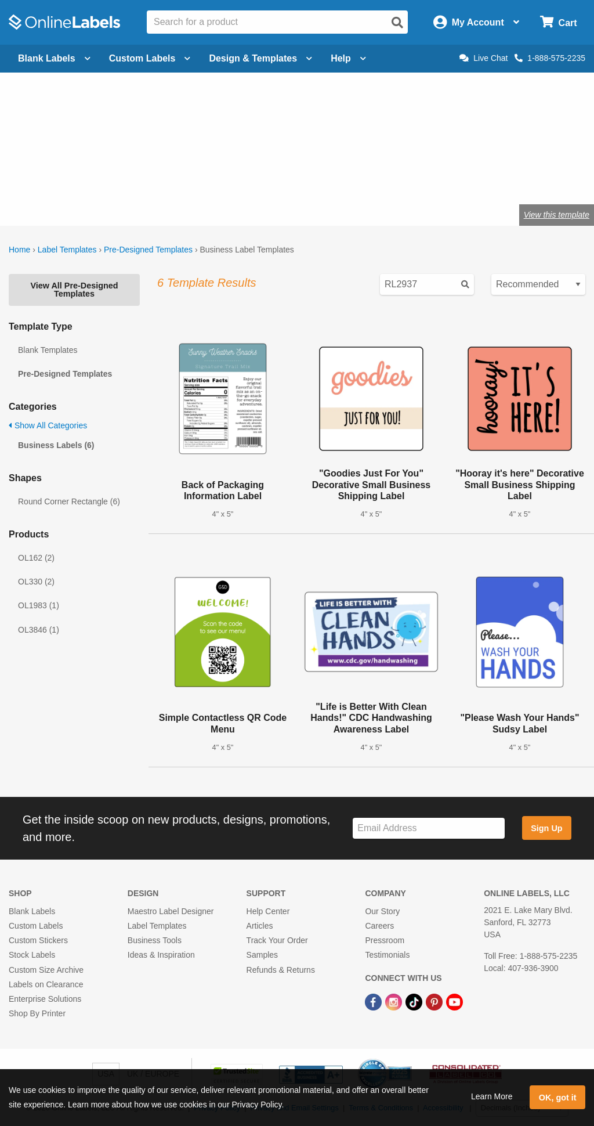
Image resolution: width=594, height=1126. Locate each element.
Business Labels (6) (56, 445)
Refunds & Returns (281, 970)
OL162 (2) (36, 557)
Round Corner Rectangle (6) (69, 501)
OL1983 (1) (38, 605)
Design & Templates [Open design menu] (260, 58)
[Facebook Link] (374, 1001)
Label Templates (67, 249)
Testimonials (387, 954)
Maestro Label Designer (171, 911)
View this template (556, 214)
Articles (260, 925)
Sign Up (546, 828)
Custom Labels (36, 925)
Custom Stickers (38, 940)
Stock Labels (32, 954)
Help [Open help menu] (348, 58)
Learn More (492, 1096)
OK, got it (558, 1097)
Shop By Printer (37, 1013)
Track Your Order (277, 940)
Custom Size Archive (46, 970)
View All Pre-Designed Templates (74, 289)
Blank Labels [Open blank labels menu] (54, 58)
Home (19, 249)
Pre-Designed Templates (148, 249)
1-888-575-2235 (550, 58)
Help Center (268, 911)
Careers (379, 925)
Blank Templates (47, 350)
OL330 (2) (36, 581)
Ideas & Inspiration (161, 954)
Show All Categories (48, 425)
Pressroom (384, 940)
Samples (262, 954)
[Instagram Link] (394, 1001)
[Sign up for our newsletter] (429, 828)
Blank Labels (32, 911)
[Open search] (397, 22)
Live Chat (483, 58)
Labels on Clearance (46, 984)
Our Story (382, 911)
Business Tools (155, 940)
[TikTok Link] (415, 1001)
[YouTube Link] (454, 1001)
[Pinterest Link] (435, 1001)
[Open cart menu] (558, 22)
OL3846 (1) (38, 629)
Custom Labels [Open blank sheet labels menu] (150, 58)
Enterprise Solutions (45, 999)
